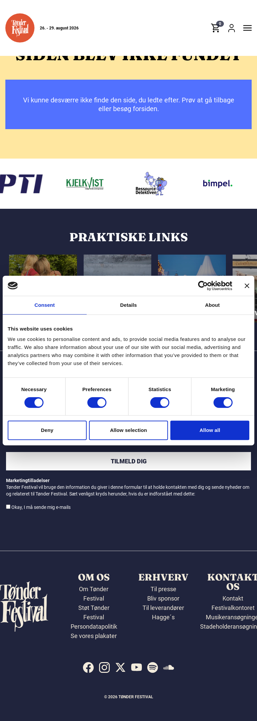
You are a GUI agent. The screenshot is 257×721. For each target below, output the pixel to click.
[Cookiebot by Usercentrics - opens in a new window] (203, 286)
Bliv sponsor (163, 598)
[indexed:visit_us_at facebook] (88, 667)
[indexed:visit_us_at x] (120, 667)
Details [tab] (128, 305)
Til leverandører (163, 607)
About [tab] (212, 305)
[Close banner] (247, 285)
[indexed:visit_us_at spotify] (152, 667)
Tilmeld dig (129, 461)
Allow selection (128, 430)
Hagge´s (163, 617)
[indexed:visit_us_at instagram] (104, 667)
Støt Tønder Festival (93, 612)
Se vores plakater (94, 635)
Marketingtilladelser (28, 480)
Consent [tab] (44, 305)
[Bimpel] (218, 183)
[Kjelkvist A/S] (87, 183)
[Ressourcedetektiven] (153, 183)
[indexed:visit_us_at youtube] (136, 667)
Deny (47, 430)
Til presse (163, 589)
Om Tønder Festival (93, 593)
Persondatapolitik (94, 626)
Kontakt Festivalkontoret (233, 603)
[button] (19, 27)
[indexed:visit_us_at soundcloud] (168, 667)
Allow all (209, 430)
